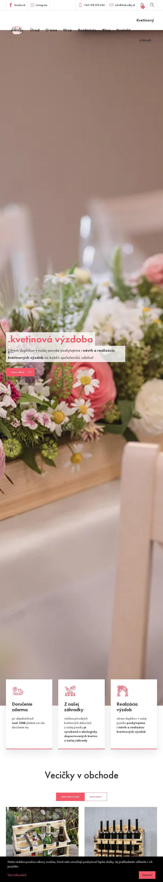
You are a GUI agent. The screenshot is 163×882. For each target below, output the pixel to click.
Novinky (96, 796)
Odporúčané (70, 796)
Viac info (17, 372)
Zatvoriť (147, 875)
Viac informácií (17, 875)
